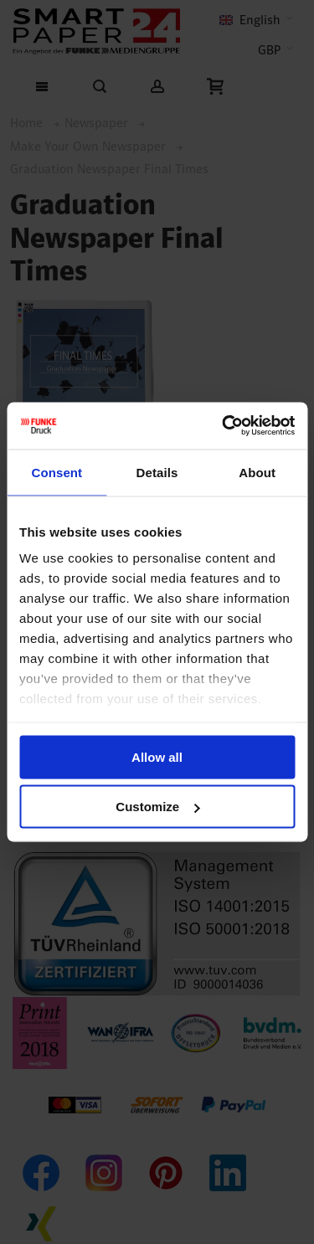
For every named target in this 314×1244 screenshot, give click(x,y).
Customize (157, 806)
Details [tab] (157, 472)
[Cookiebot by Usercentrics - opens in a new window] (223, 426)
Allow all (157, 756)
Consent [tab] (56, 472)
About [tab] (257, 472)
